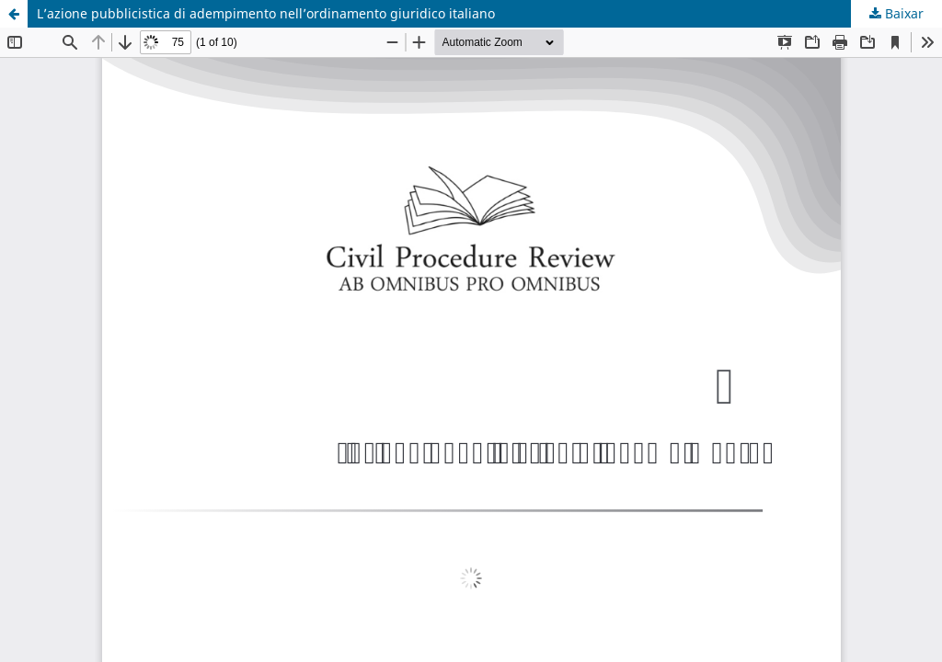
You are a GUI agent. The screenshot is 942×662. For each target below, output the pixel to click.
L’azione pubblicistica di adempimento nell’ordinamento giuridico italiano (266, 13)
